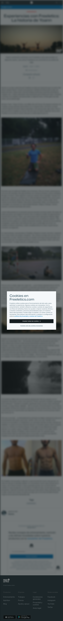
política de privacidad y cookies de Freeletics (29, 316)
